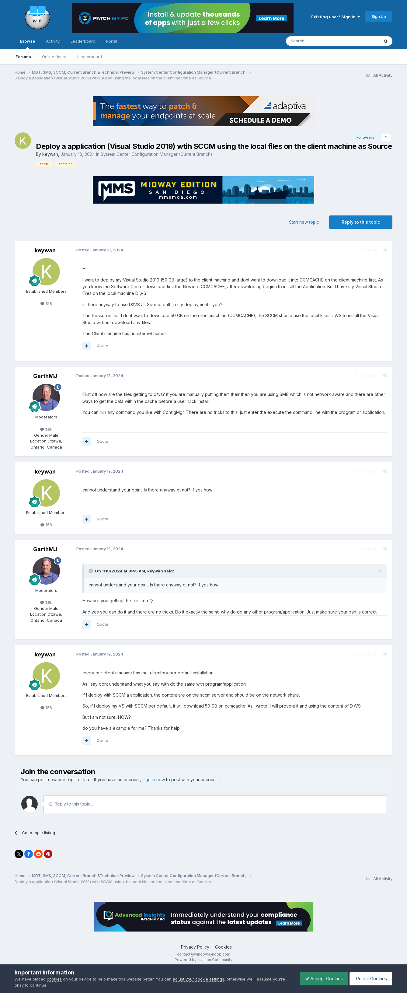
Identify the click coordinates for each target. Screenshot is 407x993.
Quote (101, 345)
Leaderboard (89, 56)
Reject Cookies (370, 978)
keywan (50, 154)
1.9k (46, 429)
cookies (54, 979)
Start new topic (304, 222)
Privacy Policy (195, 946)
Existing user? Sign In (335, 16)
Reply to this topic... (71, 803)
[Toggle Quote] (90, 570)
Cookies (223, 946)
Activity (53, 41)
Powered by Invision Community (203, 959)
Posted (98, 249)
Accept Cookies (321, 978)
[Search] (317, 41)
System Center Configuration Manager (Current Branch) (156, 154)
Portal (111, 41)
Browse (27, 44)
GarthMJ (45, 376)
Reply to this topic (361, 222)
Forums (23, 56)
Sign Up (379, 16)
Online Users (54, 56)
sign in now (153, 779)
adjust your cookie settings (198, 979)
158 (46, 303)
